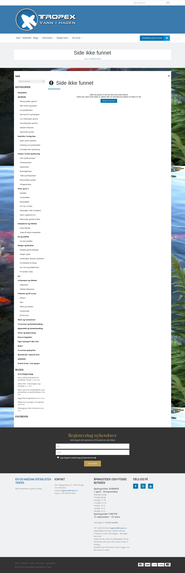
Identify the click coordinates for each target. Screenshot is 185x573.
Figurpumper (24, 167)
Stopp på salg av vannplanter (30, 232)
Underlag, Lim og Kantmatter (30, 145)
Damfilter (23, 193)
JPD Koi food (24, 315)
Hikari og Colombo (26, 307)
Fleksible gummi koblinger (29, 250)
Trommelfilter (25, 197)
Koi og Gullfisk (23, 237)
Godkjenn (92, 463)
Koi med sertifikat (26, 241)
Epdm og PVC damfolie (28, 141)
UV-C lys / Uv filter (26, 206)
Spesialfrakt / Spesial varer (29, 355)
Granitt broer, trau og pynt (29, 363)
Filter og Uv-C (23, 189)
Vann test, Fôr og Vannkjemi (30, 114)
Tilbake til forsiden (109, 101)
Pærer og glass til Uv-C (28, 215)
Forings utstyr (24, 311)
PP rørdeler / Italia (26, 272)
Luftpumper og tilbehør (27, 280)
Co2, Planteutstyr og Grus (29, 119)
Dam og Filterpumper (27, 158)
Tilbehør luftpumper (27, 289)
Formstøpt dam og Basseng (30, 149)
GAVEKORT (22, 359)
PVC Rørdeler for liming (28, 263)
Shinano (23, 298)
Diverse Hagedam (25, 337)
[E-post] (92, 452)
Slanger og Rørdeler (26, 245)
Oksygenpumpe (25, 184)
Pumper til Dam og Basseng (29, 154)
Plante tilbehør (25, 228)
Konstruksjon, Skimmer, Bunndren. (32, 259)
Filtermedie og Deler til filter (30, 219)
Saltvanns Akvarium (27, 128)
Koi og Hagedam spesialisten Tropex (33, 481)
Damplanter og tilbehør (27, 224)
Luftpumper (24, 285)
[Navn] (92, 446)
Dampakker (22, 93)
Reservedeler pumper (28, 180)
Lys (19, 276)
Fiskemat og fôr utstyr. (27, 293)
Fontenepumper (26, 162)
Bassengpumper (26, 171)
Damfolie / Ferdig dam (27, 136)
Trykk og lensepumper (28, 176)
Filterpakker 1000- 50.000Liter (30, 211)
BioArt (20, 346)
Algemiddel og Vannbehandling (30, 328)
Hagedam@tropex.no (69, 490)
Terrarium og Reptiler (27, 350)
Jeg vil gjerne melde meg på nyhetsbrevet (87, 457)
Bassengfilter (24, 202)
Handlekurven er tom (156, 38)
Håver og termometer (27, 320)
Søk (168, 2)
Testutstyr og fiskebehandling (30, 324)
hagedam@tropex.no (118, 528)
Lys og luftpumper (26, 110)
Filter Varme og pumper (28, 106)
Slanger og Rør (25, 254)
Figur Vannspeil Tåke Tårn (28, 342)
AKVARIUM (22, 97)
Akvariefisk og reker (27, 132)
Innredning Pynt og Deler (29, 123)
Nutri (21, 302)
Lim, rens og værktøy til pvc (29, 267)
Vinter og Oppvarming (27, 333)
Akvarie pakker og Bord (28, 101)
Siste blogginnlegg (25, 374)
